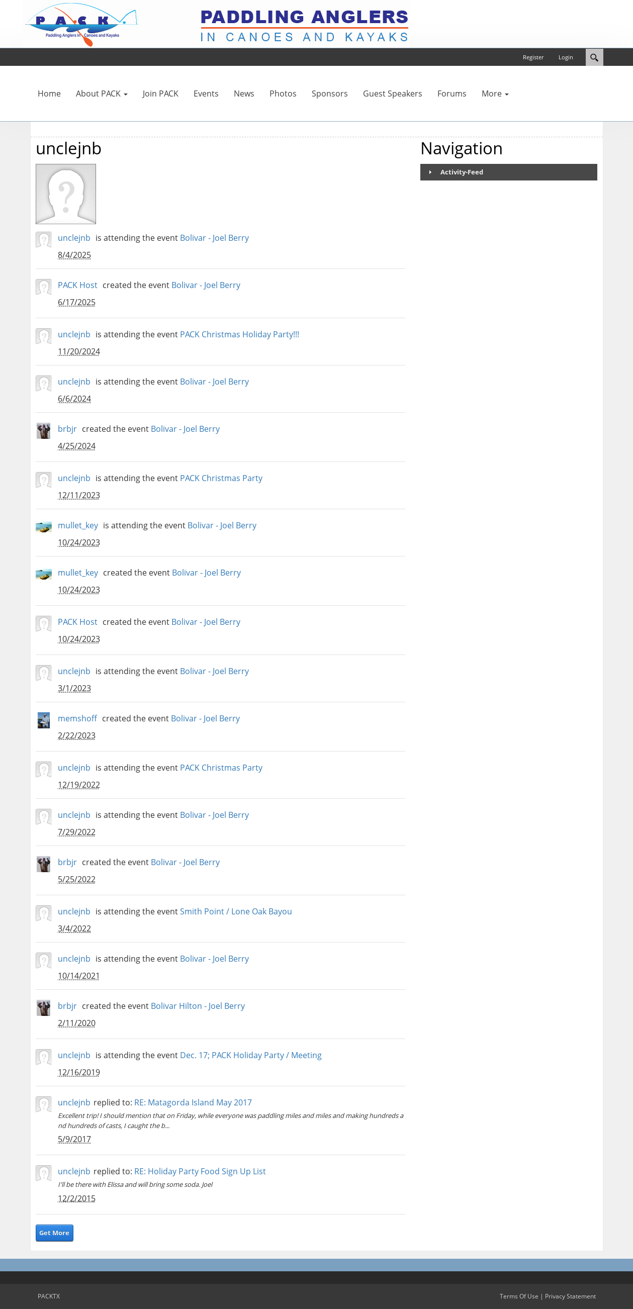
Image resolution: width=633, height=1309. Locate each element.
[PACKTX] (216, 23)
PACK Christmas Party (221, 478)
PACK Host (78, 285)
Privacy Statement (570, 1296)
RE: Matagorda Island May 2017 (193, 1102)
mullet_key (78, 525)
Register (533, 57)
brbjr (67, 428)
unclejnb (74, 237)
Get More (54, 1232)
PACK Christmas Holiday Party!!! (239, 334)
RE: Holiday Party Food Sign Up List (200, 1171)
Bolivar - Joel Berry (214, 237)
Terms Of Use (519, 1296)
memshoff (77, 718)
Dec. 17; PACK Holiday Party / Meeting (251, 1055)
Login (566, 57)
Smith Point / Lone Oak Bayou (236, 911)
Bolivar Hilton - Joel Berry (198, 1005)
